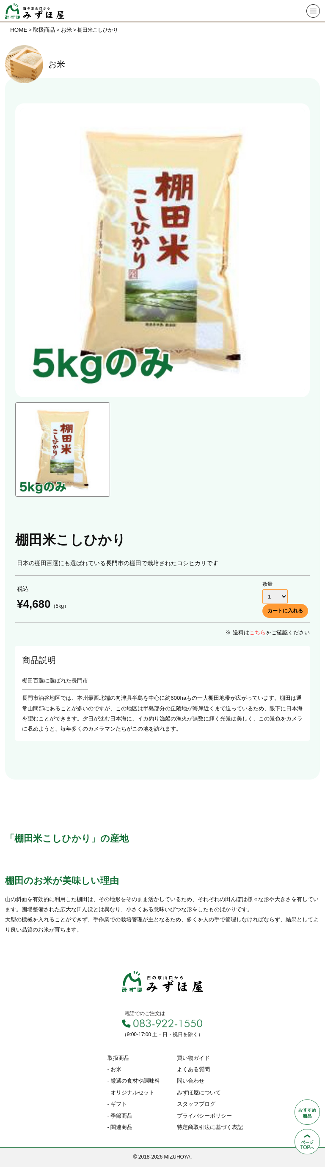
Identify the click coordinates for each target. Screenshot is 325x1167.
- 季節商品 (120, 1116)
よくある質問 (193, 1069)
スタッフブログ (196, 1104)
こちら (257, 632)
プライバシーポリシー (204, 1116)
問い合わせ (190, 1081)
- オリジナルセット (131, 1092)
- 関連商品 (120, 1127)
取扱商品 (118, 1058)
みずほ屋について (199, 1092)
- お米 (114, 1069)
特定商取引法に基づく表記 (210, 1127)
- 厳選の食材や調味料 (133, 1081)
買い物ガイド (193, 1058)
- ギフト (117, 1104)
